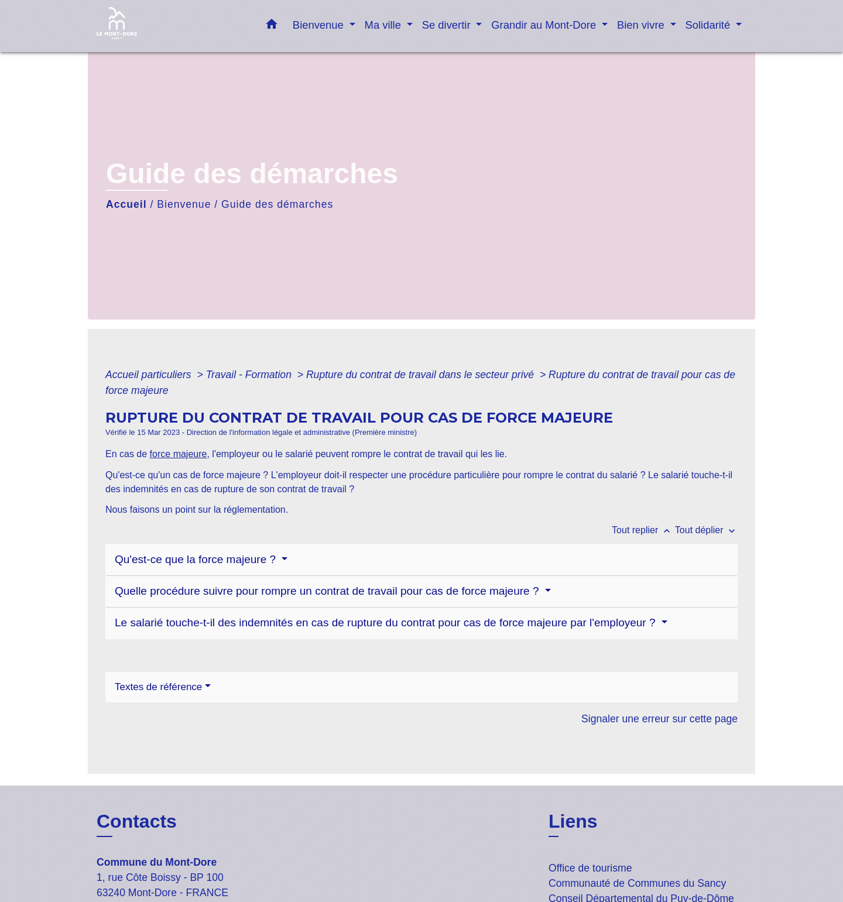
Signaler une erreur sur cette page (659, 719)
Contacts (137, 821)
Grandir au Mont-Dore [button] (545, 25)
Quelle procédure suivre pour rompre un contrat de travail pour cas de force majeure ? (328, 591)
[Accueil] (170, 26)
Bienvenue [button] (320, 25)
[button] (271, 26)
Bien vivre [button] (642, 25)
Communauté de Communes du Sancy (637, 883)
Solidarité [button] (710, 25)
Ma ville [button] (384, 25)
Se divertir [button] (448, 25)
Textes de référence (158, 686)
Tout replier (643, 530)
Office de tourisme (590, 868)
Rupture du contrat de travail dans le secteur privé (421, 374)
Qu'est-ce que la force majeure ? (197, 559)
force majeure (178, 454)
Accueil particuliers (149, 374)
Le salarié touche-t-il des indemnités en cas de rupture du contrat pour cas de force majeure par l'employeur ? (387, 622)
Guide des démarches (277, 204)
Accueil (126, 204)
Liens (573, 821)
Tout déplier (706, 530)
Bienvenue (184, 204)
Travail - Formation (250, 374)
